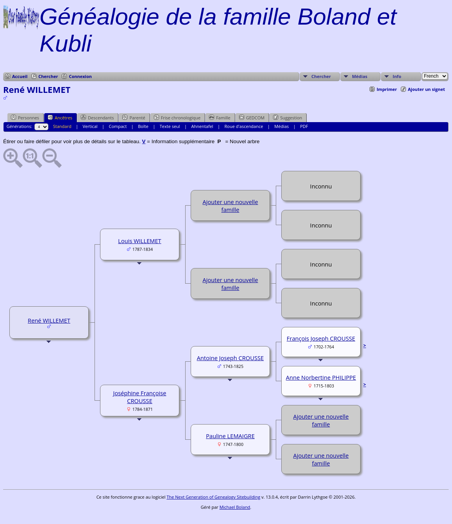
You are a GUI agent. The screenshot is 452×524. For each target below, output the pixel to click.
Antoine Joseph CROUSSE (230, 358)
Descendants (97, 117)
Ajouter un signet (426, 89)
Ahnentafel (202, 126)
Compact (118, 126)
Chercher (48, 76)
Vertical (90, 126)
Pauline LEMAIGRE (230, 436)
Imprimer (387, 89)
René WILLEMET (49, 320)
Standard (62, 126)
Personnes (25, 117)
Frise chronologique (177, 117)
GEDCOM (251, 117)
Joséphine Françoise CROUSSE (139, 397)
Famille (219, 117)
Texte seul (170, 126)
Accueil (19, 76)
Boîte (143, 126)
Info (397, 76)
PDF (304, 126)
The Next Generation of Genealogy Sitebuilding (213, 497)
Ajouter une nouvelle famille (230, 205)
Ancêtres (60, 117)
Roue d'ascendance (244, 126)
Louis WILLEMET (139, 241)
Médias (359, 76)
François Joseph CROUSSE (321, 338)
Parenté (133, 117)
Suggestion (287, 117)
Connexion (80, 76)
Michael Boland (235, 507)
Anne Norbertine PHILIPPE (321, 377)
